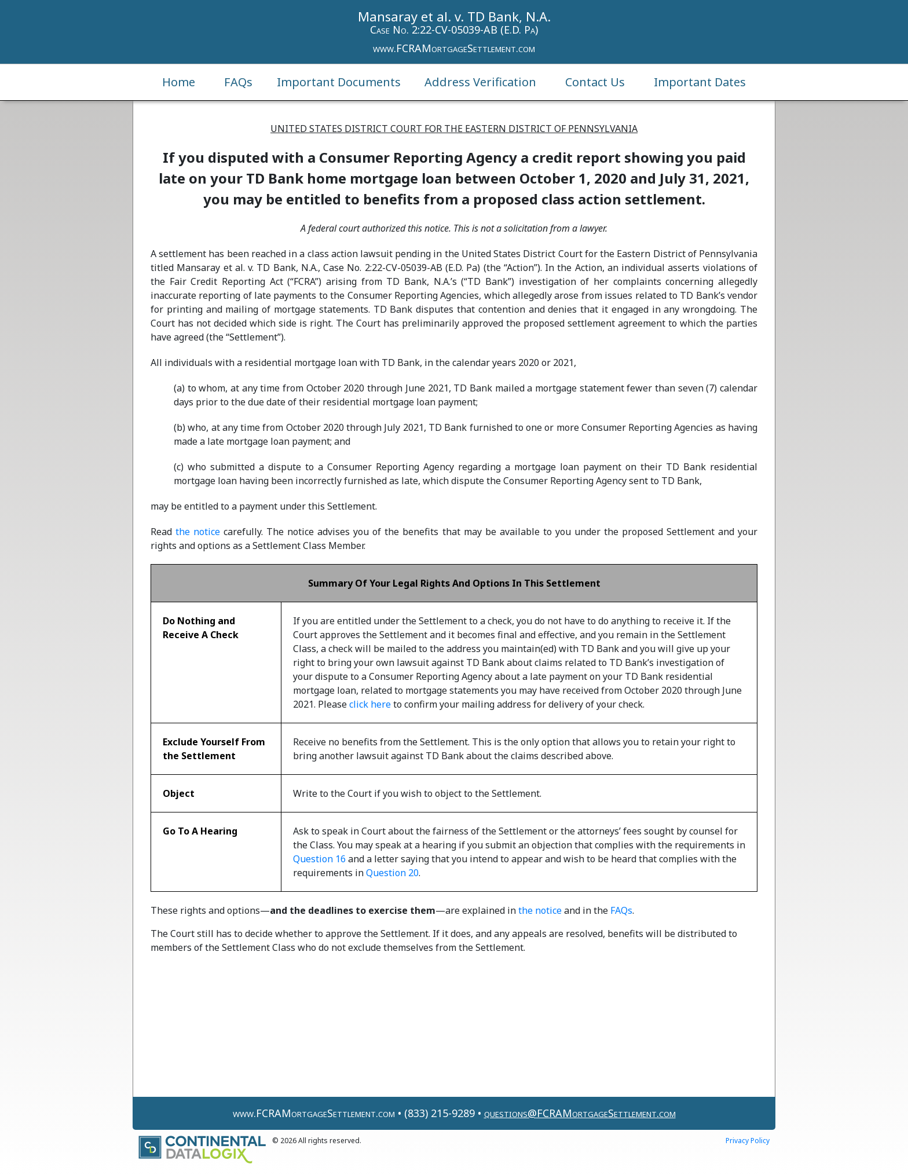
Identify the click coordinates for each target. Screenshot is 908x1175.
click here (370, 704)
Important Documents (339, 82)
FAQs (238, 82)
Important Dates (700, 82)
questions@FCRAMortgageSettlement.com (580, 1113)
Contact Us (595, 82)
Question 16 (319, 858)
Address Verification (480, 82)
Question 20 (392, 872)
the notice (197, 531)
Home (178, 82)
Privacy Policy (748, 1140)
